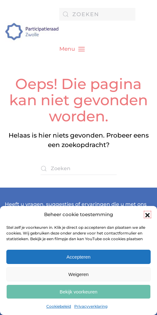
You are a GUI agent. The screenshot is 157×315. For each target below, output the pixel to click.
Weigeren (79, 274)
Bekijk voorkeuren (78, 291)
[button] (147, 214)
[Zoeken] (97, 14)
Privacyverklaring (91, 306)
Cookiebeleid (58, 306)
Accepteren (79, 257)
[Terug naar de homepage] (32, 31)
